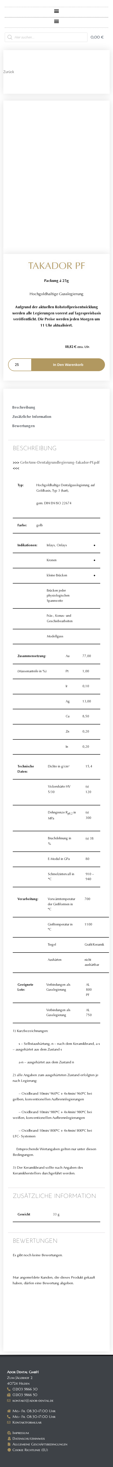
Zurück (8, 72)
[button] (57, 11)
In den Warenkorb (68, 365)
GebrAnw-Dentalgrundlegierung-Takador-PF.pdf (59, 462)
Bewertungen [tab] (23, 426)
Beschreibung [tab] (23, 407)
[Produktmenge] (20, 364)
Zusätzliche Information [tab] (31, 417)
